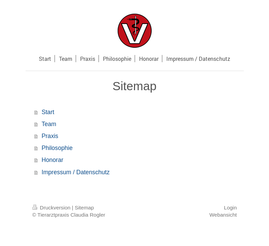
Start (48, 112)
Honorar (52, 159)
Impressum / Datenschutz (75, 172)
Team (49, 124)
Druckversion (52, 207)
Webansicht (223, 215)
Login (230, 207)
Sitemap (84, 207)
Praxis (50, 136)
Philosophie (57, 148)
